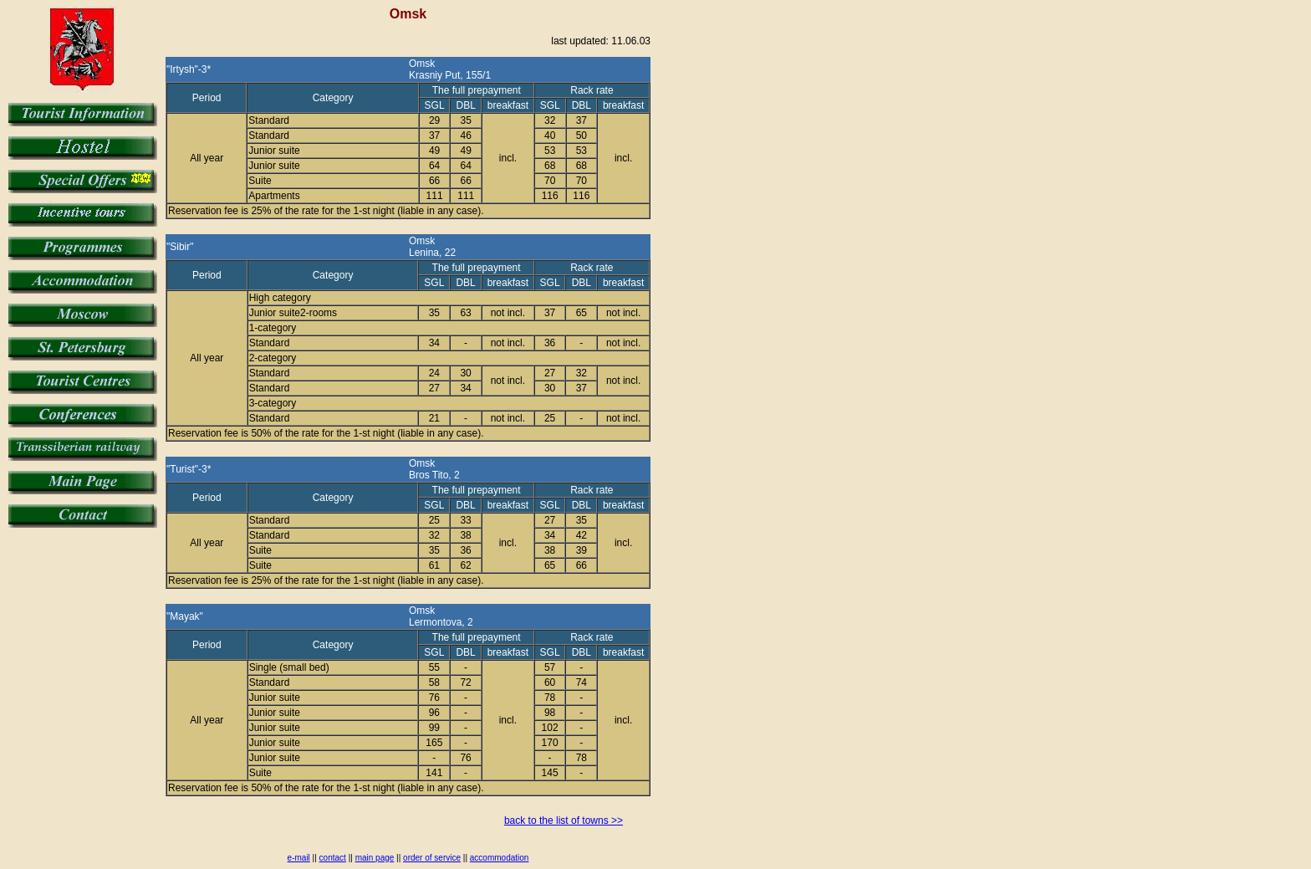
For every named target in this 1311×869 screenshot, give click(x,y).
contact (332, 857)
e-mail (299, 857)
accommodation (499, 857)
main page (375, 857)
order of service (432, 857)
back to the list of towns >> (563, 820)
